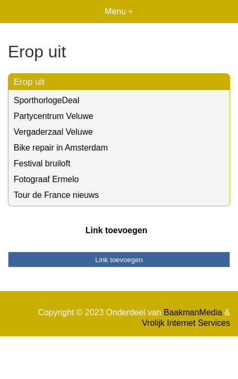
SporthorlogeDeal (47, 100)
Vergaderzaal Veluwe (53, 131)
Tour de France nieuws (56, 195)
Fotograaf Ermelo (46, 179)
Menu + (119, 11)
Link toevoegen (116, 230)
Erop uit (29, 82)
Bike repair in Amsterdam (61, 147)
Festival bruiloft (42, 163)
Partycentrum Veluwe (53, 116)
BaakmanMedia (193, 312)
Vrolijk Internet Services (186, 322)
